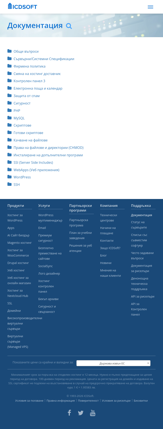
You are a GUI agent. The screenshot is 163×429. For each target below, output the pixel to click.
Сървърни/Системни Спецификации (40, 58)
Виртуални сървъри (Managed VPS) (17, 341)
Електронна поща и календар (34, 88)
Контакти (107, 240)
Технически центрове (108, 217)
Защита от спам (23, 95)
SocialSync (45, 266)
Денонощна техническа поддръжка (139, 283)
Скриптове (19, 125)
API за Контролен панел (139, 309)
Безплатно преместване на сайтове (50, 253)
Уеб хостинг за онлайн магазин (19, 280)
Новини (105, 263)
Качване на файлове (27, 140)
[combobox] (113, 363)
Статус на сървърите (139, 224)
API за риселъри (142, 296)
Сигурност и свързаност (47, 309)
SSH (13, 184)
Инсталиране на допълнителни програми (45, 155)
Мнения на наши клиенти (110, 273)
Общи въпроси (23, 51)
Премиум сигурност (45, 238)
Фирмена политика (26, 66)
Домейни (14, 311)
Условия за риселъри (116, 400)
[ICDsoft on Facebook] (69, 413)
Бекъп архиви (48, 299)
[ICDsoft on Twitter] (81, 413)
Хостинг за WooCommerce (18, 252)
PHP (13, 110)
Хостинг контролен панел (46, 286)
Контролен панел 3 (26, 81)
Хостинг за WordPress (15, 217)
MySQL (16, 118)
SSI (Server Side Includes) (30, 162)
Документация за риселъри (141, 268)
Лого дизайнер (49, 273)
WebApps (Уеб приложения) (33, 170)
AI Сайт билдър (18, 235)
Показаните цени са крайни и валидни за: (43, 362)
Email (42, 228)
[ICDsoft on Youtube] (93, 413)
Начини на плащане (108, 230)
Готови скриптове (25, 132)
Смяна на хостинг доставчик (34, 73)
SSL (9, 303)
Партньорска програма (78, 222)
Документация (141, 215)
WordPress (19, 177)
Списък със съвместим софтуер (139, 240)
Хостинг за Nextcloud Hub (17, 293)
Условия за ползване (29, 400)
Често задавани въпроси (142, 255)
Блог (103, 255)
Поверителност (88, 400)
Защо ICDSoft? (110, 248)
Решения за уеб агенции (80, 248)
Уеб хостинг (16, 270)
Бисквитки (141, 400)
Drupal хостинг (18, 263)
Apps (10, 228)
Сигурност (19, 103)
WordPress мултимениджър (50, 217)
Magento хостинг (19, 243)
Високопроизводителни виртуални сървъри (19, 323)
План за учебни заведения (80, 235)
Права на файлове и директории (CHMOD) (45, 147)
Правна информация (60, 400)
